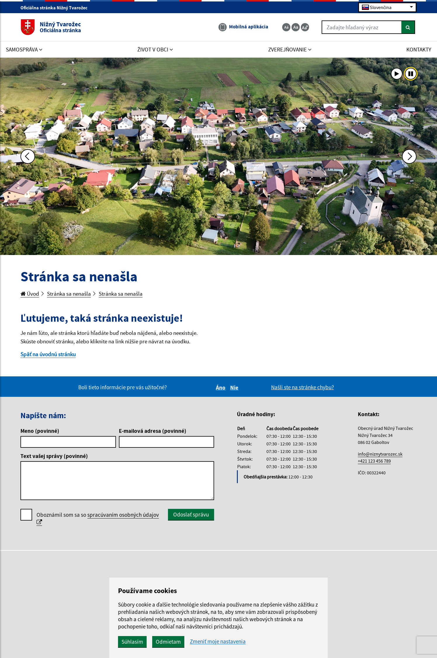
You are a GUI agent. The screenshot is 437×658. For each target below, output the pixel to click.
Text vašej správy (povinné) (54, 455)
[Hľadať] (408, 27)
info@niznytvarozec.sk (380, 454)
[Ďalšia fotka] (409, 156)
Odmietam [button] (168, 641)
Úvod (29, 293)
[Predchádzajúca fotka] (27, 156)
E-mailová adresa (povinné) (152, 430)
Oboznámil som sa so (98, 518)
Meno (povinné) (39, 430)
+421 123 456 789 (374, 461)
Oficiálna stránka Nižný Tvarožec (56, 8)
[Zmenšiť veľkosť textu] (286, 27)
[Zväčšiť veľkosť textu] (305, 27)
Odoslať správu (191, 514)
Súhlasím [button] (132, 641)
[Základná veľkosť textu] (296, 27)
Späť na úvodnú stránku (48, 354)
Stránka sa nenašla (69, 293)
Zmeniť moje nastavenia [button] (218, 641)
